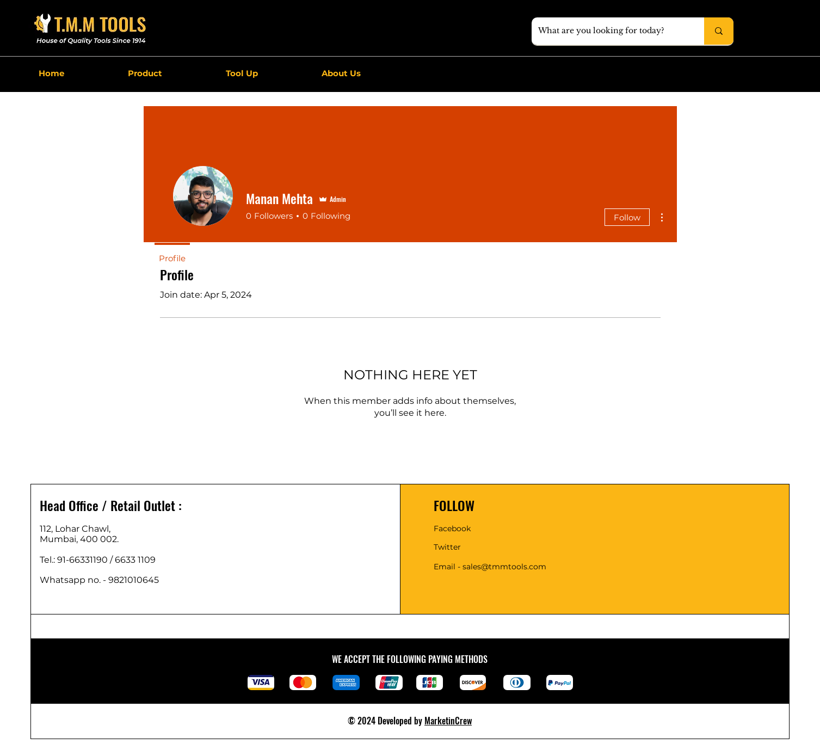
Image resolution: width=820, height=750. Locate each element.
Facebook (452, 528)
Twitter (447, 547)
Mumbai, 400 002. (79, 539)
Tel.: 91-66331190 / (77, 560)
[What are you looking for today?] (609, 31)
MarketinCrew (448, 720)
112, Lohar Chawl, (75, 529)
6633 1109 (137, 560)
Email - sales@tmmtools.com (490, 566)
